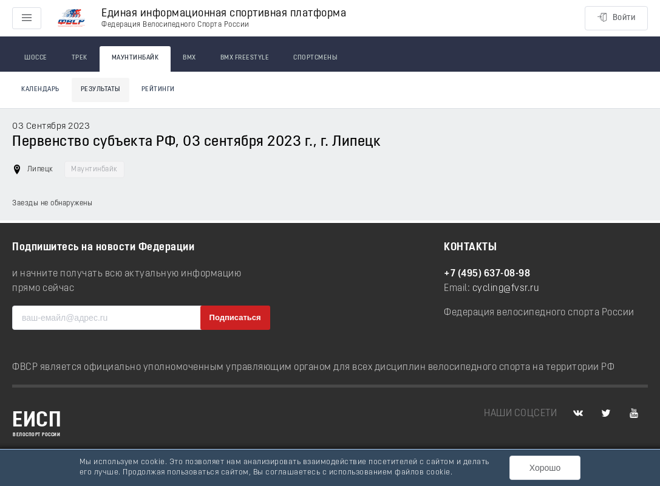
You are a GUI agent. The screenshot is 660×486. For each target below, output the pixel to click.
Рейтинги (158, 89)
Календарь (40, 89)
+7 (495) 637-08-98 (487, 274)
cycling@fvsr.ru (506, 288)
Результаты (100, 89)
